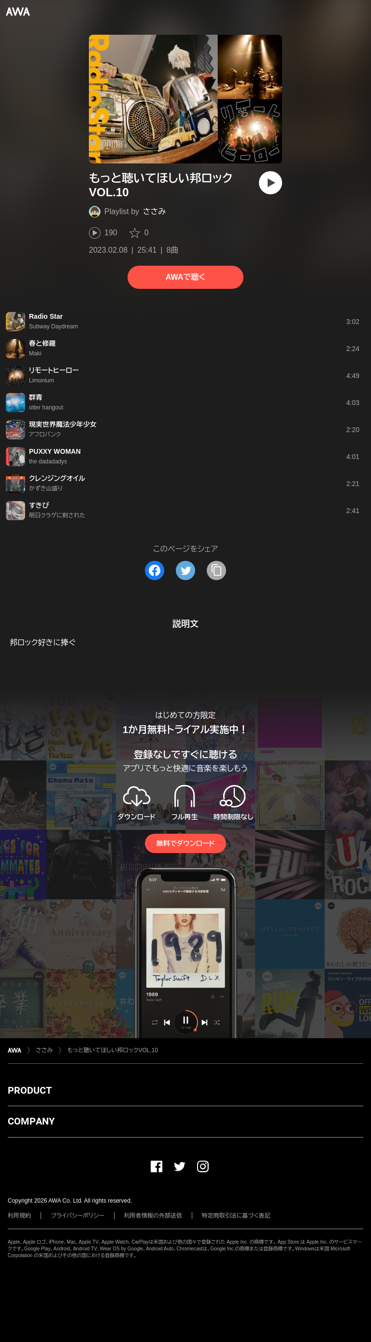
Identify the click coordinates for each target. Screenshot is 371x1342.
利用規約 (19, 1215)
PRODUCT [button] (30, 1090)
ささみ (154, 211)
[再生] (270, 182)
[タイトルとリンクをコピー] (216, 570)
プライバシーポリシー (77, 1215)
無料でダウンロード (185, 843)
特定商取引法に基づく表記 (236, 1215)
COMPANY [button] (31, 1121)
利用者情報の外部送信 (153, 1215)
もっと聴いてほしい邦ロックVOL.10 (112, 1050)
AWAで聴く (185, 277)
